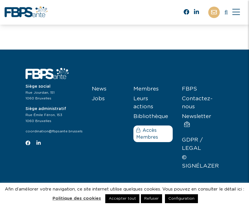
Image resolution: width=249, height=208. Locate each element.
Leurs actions (143, 103)
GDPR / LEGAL (192, 144)
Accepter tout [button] (122, 199)
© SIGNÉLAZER (200, 162)
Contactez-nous (197, 103)
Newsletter (196, 120)
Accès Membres (147, 134)
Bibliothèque (150, 116)
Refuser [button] (151, 199)
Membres (146, 89)
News (99, 89)
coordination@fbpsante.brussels (54, 131)
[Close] (236, 12)
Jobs (98, 98)
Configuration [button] (181, 199)
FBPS (189, 89)
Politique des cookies (76, 198)
